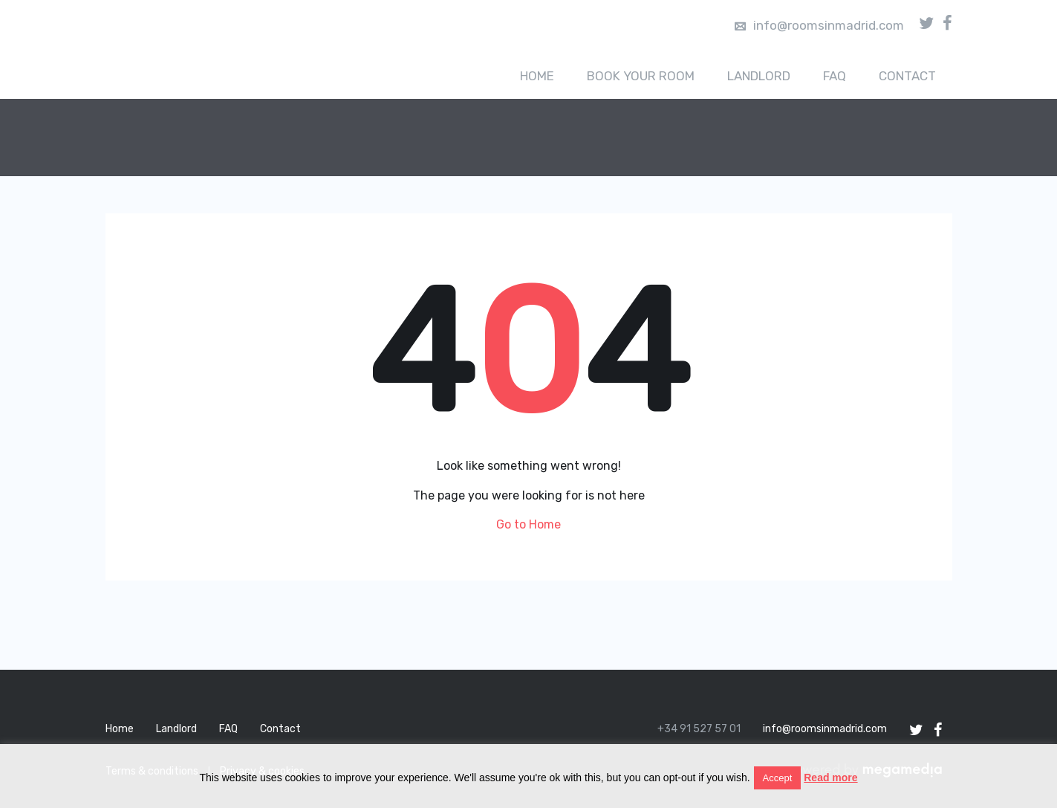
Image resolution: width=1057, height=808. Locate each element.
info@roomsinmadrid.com (819, 25)
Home (537, 75)
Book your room (641, 75)
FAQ (834, 75)
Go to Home (528, 524)
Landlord (758, 75)
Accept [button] (778, 777)
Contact (907, 75)
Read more (830, 777)
